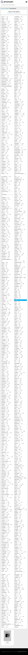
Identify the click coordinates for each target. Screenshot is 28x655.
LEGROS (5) (5, 351)
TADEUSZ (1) (18, 559)
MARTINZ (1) (17, 387)
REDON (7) (17, 480)
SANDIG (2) (4, 512)
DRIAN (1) (5, 170)
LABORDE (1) (17, 330)
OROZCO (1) (19, 443)
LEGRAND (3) (17, 349)
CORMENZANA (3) (5, 132)
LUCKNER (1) (19, 372)
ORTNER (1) (4, 444)
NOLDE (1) (17, 434)
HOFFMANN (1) (17, 286)
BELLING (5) (17, 46)
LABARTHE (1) (5, 330)
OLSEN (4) (4, 441)
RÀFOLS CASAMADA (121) (20, 477)
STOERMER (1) (4, 556)
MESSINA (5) (5, 404)
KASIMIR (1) (17, 310)
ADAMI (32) (4, 18)
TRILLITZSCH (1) (18, 574)
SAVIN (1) (17, 515)
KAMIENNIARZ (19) (5, 309)
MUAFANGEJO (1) (18, 419)
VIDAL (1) (17, 593)
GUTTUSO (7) (5, 257)
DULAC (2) (17, 172)
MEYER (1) (18, 404)
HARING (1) (4, 268)
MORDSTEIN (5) (19, 413)
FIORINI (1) (4, 202)
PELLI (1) (3, 453)
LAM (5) (4, 334)
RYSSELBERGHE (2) (19, 508)
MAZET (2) (17, 395)
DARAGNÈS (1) (18, 143)
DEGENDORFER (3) (18, 152)
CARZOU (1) (4, 108)
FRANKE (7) (17, 215)
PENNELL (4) (4, 455)
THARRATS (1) (5, 565)
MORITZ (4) (17, 416)
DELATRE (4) (4, 155)
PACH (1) (4, 446)
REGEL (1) (16, 482)
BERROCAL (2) (5, 54)
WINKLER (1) (4, 613)
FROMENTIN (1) (18, 221)
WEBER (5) (18, 607)
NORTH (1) (4, 435)
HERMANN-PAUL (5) (5, 277)
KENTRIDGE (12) (5, 313)
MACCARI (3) (4, 376)
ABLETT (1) (4, 16)
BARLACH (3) (17, 36)
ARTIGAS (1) (18, 27)
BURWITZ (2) (4, 96)
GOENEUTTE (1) (5, 236)
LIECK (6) (17, 364)
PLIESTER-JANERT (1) (18, 465)
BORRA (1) (4, 72)
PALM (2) (4, 447)
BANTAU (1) (17, 33)
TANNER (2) (17, 560)
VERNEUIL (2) (19, 589)
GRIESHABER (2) (18, 248)
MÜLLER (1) (4, 422)
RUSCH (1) (17, 506)
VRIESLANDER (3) (19, 601)
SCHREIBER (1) (5, 527)
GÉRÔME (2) (18, 230)
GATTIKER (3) (5, 226)
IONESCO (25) (5, 294)
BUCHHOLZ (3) (5, 93)
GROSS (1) (17, 250)
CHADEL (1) (4, 111)
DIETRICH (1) (17, 159)
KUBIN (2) (17, 324)
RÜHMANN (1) (17, 505)
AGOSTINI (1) (17, 18)
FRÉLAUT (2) (17, 217)
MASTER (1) (5, 390)
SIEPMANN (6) (18, 539)
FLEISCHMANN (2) (18, 203)
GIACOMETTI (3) (5, 233)
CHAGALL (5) (17, 111)
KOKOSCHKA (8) (5, 321)
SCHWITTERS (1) (5, 532)
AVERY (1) (17, 30)
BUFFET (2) (17, 93)
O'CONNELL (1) (6, 437)
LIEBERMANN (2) (18, 363)
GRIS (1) (3, 250)
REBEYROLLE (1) (18, 479)
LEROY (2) (4, 357)
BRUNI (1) (17, 90)
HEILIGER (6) (18, 272)
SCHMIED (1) (19, 524)
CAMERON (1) (18, 101)
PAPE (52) (3, 449)
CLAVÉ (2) (4, 125)
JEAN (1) (17, 298)
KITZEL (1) (17, 315)
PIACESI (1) (4, 459)
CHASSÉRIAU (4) (6, 117)
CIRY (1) (4, 122)
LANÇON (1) (17, 334)
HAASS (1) (17, 259)
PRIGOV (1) (17, 471)
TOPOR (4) (17, 569)
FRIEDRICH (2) (5, 220)
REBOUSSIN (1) (5, 480)
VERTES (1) (17, 590)
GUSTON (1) (17, 256)
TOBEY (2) (17, 566)
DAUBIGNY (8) (6, 144)
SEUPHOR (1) (4, 538)
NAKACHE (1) (5, 426)
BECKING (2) (4, 45)
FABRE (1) (4, 188)
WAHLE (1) (4, 604)
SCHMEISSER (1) (5, 523)
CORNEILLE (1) (18, 132)
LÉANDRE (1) (17, 346)
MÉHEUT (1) (18, 398)
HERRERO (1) (5, 280)
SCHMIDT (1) (17, 523)
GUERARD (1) (17, 251)
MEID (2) (16, 399)
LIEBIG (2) (4, 364)
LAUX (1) (4, 342)
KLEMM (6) (4, 318)
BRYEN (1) (4, 92)
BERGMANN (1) (5, 51)
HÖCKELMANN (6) (19, 283)
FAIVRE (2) (17, 188)
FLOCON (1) (4, 205)
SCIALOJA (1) (17, 532)
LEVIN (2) (3, 358)
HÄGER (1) (17, 263)
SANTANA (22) (5, 514)
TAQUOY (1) (17, 563)
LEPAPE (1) (4, 355)
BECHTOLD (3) (17, 43)
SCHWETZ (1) (17, 530)
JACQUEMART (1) (5, 295)
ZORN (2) (4, 627)
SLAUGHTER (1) (5, 544)
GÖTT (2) (4, 242)
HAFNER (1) (4, 263)
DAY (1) (16, 146)
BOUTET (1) (17, 78)
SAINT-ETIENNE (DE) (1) (20, 509)
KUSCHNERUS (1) (5, 328)
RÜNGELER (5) (6, 506)
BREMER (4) (4, 89)
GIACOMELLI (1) (18, 232)
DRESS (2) (17, 167)
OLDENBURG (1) (5, 440)
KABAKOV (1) (17, 307)
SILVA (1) (4, 541)
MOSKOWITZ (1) (17, 417)
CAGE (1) (16, 98)
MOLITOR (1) (5, 410)
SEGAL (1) (4, 535)
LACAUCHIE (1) (18, 331)
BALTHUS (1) (3, 33)
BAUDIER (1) (17, 40)
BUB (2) (17, 92)
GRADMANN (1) (5, 245)
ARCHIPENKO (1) (6, 24)
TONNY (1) (4, 569)
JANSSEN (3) (17, 297)
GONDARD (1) (18, 238)
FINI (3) (3, 200)
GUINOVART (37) (5, 256)
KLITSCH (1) (4, 319)
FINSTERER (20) (18, 200)
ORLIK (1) (3, 443)
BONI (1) (16, 69)
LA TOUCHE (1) (18, 328)
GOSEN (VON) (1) (18, 241)
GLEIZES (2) (4, 235)
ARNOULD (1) (17, 25)
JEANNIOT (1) (6, 300)
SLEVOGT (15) (17, 544)
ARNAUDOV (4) (5, 25)
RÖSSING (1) (4, 500)
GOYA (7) (4, 244)
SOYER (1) (17, 545)
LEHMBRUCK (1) (5, 352)
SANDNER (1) (17, 512)
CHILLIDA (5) (5, 119)
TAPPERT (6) (4, 563)
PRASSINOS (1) (5, 471)
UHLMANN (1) (4, 580)
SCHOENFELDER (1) (19, 526)
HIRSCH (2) (4, 283)
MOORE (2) (4, 413)
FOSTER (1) (4, 212)
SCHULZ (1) (5, 529)
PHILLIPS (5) (17, 458)
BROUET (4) (4, 90)
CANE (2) (3, 104)
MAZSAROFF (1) (5, 396)
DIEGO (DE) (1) (17, 158)
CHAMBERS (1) (19, 113)
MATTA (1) (4, 393)
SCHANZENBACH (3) (6, 517)
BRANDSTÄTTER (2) (18, 83)
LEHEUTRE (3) (18, 351)
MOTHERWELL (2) (5, 419)
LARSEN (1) (17, 339)
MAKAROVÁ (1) (4, 381)
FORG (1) (4, 211)
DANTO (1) (4, 143)
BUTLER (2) (4, 98)
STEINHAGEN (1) (5, 551)
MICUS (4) (4, 405)
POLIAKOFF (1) (18, 467)
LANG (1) (16, 336)
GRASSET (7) (17, 247)
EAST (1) (16, 176)
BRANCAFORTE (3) (6, 83)
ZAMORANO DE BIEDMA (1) (7, 624)
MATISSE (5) (17, 392)
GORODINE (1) (18, 239)
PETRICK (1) (18, 456)
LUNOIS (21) (18, 373)
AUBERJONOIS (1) (18, 28)
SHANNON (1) (18, 538)
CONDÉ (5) (4, 129)
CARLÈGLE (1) (3, 105)
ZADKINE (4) (3, 622)
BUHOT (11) (4, 95)
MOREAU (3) (5, 414)
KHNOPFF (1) (5, 315)
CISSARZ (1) (19, 122)
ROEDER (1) (17, 494)
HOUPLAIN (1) (5, 288)
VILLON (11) (17, 596)
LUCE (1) (4, 372)
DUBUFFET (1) (17, 170)
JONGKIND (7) (6, 304)
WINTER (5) (17, 613)
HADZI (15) (4, 262)
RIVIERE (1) (4, 491)
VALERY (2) (17, 583)
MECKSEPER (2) (5, 398)
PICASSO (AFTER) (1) (6, 461)
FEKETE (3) (17, 197)
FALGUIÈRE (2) (5, 190)
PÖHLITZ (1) (4, 467)
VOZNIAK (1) (5, 601)
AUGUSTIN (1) (4, 30)
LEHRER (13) (17, 352)
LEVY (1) (4, 360)
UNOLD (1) (17, 580)
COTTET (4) (4, 135)
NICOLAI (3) (19, 431)
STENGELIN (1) (18, 553)
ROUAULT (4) (5, 502)
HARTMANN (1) (18, 268)
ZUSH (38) (16, 627)
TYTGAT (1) (4, 578)
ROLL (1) (16, 496)
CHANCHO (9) (5, 114)
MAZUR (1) (17, 396)
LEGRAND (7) (4, 349)
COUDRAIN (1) (18, 135)
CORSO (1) (17, 134)
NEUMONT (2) (5, 429)
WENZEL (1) (17, 609)
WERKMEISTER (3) (6, 610)
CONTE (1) (17, 129)
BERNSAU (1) (4, 52)
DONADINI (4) (5, 164)
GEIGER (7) (17, 227)
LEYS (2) (17, 361)
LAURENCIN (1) (5, 340)
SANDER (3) (17, 511)
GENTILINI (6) (5, 230)
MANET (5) (17, 381)
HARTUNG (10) (5, 269)
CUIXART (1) (4, 138)
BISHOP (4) (17, 60)
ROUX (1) (17, 503)
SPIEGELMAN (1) (4, 547)
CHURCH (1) (6, 120)
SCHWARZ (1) (17, 529)
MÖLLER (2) (17, 410)
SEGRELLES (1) (17, 535)
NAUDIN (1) (17, 426)
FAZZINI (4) (17, 194)
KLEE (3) (3, 316)
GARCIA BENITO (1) (19, 224)
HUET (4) (16, 289)
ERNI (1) (3, 185)
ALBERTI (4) (4, 19)
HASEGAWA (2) (18, 269)
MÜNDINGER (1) (18, 423)
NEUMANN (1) (17, 428)
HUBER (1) (17, 288)
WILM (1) (17, 612)
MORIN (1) (17, 414)
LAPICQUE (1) (5, 339)
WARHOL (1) (4, 607)
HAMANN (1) (17, 265)
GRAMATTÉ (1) (5, 247)
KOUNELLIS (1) (5, 322)
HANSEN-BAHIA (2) (19, 266)
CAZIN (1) (18, 108)
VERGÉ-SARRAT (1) (18, 587)
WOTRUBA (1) (4, 618)
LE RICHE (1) (17, 345)
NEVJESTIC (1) (18, 429)
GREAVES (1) (4, 248)
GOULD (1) (16, 242)
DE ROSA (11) (5, 149)
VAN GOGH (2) (5, 586)
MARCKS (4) (4, 384)
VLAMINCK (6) (5, 598)
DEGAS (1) (4, 152)
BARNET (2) (4, 37)
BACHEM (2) (4, 31)
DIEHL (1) (5, 159)
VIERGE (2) (4, 595)
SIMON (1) (16, 541)
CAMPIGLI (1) (18, 102)
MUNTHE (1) (5, 425)
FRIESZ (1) (17, 220)
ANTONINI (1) (5, 22)
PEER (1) (17, 452)
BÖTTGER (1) (17, 75)
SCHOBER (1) (5, 526)
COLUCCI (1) (17, 128)
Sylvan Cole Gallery (5, 8)
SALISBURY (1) (6, 511)
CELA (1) (4, 110)
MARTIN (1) (4, 387)
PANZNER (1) (17, 447)
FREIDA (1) (4, 217)
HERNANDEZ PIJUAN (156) (19, 277)
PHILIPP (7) (5, 458)
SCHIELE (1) (4, 521)
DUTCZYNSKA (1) (6, 176)
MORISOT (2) (4, 416)
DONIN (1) (17, 164)
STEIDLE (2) (18, 550)
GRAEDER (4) (17, 245)
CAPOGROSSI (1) (19, 104)
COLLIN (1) (4, 128)
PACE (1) (17, 444)
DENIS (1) (17, 156)
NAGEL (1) (17, 425)
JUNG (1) (4, 307)
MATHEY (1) (6, 392)
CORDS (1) (4, 131)
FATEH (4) (17, 193)
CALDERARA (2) (5, 99)
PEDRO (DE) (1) (5, 452)
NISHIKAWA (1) (18, 432)
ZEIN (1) (16, 624)
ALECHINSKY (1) (18, 19)
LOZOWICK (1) (18, 369)
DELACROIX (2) (18, 153)
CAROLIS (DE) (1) (18, 105)
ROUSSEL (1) (18, 502)
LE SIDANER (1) (5, 346)
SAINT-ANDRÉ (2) (6, 509)
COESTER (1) (4, 126)
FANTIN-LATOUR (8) (7, 192)
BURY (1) (16, 96)
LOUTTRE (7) (18, 367)
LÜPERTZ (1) (4, 375)
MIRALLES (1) (4, 408)
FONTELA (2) (4, 209)
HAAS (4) (17, 257)
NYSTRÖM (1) (18, 435)
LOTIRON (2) (4, 367)
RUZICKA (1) (4, 508)
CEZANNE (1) (17, 110)
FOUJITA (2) (19, 212)
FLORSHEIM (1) (18, 205)
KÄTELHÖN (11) (5, 312)
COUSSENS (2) (5, 137)
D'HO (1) (3, 140)
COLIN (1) (16, 126)
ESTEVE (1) (4, 187)
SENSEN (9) (4, 536)
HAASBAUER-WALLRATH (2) (7, 260)
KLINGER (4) (17, 318)
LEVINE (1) (17, 358)
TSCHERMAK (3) (18, 575)
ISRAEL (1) (17, 294)
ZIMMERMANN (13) (18, 625)
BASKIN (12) (4, 39)
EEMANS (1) (4, 179)
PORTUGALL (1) (18, 468)
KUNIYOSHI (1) (5, 327)
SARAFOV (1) (17, 514)
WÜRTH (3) (5, 621)
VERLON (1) (4, 589)
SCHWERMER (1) (5, 530)
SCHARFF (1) (17, 517)
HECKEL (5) (4, 272)
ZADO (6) (17, 622)
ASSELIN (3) (4, 28)
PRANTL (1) (17, 470)
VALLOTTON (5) (5, 584)
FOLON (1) (18, 208)
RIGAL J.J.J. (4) (16, 488)
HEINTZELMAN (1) (19, 274)
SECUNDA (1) (4, 533)
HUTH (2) (4, 291)
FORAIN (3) (17, 209)
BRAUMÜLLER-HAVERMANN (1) (6, 87)
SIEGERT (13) (5, 539)
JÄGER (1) (17, 295)
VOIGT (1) (18, 598)
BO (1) (16, 63)
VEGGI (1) (4, 587)
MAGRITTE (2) (17, 378)
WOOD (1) (19, 616)
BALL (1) (17, 31)
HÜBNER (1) (4, 289)
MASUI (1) (18, 390)
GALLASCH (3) (18, 223)
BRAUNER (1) (17, 86)
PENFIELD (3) (17, 453)
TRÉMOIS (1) (5, 574)
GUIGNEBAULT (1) (5, 253)
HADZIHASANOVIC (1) (19, 262)
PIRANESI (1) (6, 464)
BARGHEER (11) (5, 36)
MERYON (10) (18, 402)
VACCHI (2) (17, 581)
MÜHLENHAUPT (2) (18, 420)
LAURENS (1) (18, 340)
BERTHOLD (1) (17, 54)
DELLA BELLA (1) (18, 155)
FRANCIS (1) (4, 215)
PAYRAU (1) (18, 450)
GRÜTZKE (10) (5, 251)
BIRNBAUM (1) (4, 60)
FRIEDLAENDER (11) (19, 218)
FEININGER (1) (5, 197)
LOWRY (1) (3, 369)
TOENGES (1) (18, 568)
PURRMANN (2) (5, 474)
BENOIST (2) (4, 49)
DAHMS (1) (17, 140)
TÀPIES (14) (17, 562)
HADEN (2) (19, 260)
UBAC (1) (16, 578)
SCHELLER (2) (5, 520)
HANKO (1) (4, 266)
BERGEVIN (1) (17, 49)
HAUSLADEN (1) (18, 271)
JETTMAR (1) (4, 301)
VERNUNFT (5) (5, 590)
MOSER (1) (4, 417)
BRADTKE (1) (17, 81)
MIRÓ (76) (17, 408)
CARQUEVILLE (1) (5, 107)
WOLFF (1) (4, 616)
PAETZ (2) (16, 446)
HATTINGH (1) (4, 271)
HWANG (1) (17, 291)
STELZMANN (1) (5, 553)
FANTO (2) (17, 191)
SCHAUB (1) (17, 518)
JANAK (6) (4, 297)
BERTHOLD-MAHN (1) (6, 55)
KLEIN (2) (17, 316)
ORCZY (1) (17, 441)
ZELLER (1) (4, 625)
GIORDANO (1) (17, 233)
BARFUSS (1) (17, 34)
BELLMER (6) (4, 48)
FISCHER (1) (17, 202)
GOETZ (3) (4, 238)
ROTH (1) (17, 500)
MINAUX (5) (17, 405)
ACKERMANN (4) (18, 16)
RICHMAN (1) (5, 485)
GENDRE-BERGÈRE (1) (19, 229)
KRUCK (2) (4, 324)
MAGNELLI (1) (5, 378)
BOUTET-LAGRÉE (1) (5, 80)
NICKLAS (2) (4, 431)
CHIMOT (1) (17, 119)
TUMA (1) (4, 577)
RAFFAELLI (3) (6, 477)
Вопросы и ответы (24, 651)
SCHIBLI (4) (18, 520)
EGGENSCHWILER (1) (19, 179)
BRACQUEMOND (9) (18, 80)
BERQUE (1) (17, 52)
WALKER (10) (17, 604)
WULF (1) (4, 619)
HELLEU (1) (18, 275)
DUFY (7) (3, 172)
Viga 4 (7, 642)
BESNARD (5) (17, 55)
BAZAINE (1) (17, 42)
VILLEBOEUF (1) (5, 596)
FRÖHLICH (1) (4, 221)
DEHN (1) (3, 153)
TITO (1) (4, 566)
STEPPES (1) (5, 554)
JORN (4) (16, 304)
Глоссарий (19, 651)
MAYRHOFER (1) (5, 395)
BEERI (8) (16, 45)
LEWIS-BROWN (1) (5, 361)
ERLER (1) (17, 184)
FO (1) (16, 206)
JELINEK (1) (17, 300)
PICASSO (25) (17, 459)
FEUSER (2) (17, 199)
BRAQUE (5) (17, 84)
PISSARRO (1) (18, 464)
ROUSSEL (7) (5, 503)
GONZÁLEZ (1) (5, 239)
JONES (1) (5, 303)
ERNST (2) (16, 185)
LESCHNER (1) (18, 357)
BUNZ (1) (17, 95)
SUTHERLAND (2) (19, 557)
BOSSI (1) (4, 74)
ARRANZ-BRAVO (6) (6, 27)
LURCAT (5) (17, 375)
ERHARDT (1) (5, 184)
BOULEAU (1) (18, 77)
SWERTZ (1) (4, 559)
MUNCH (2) (4, 423)
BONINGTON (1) (5, 71)
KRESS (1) (17, 322)
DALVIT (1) (17, 141)
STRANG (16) (4, 557)
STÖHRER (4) (17, 556)
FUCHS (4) (4, 223)
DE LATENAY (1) (18, 147)
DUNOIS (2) (4, 173)
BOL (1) (4, 66)
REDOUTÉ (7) (6, 482)
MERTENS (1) (5, 402)
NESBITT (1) (5, 428)
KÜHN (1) (4, 325)
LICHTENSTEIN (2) (5, 363)
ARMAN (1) (19, 24)
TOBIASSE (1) (4, 568)
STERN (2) (17, 554)
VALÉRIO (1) (5, 583)
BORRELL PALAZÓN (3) (19, 72)
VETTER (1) (17, 592)
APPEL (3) (17, 22)
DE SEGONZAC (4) (20, 149)
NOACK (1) (4, 434)
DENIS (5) (4, 156)
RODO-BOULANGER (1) (7, 494)
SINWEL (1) (17, 542)
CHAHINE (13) (4, 113)
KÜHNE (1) (17, 325)
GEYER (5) (5, 232)
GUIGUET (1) (19, 253)
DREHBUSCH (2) (5, 167)
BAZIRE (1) (4, 43)
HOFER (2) (3, 286)
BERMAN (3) (17, 51)
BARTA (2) (17, 37)
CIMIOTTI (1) (17, 120)
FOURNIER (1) (6, 214)
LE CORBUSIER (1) (4, 345)
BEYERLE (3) (17, 57)
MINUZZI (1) (17, 407)
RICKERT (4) (18, 485)
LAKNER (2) (4, 333)
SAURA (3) (4, 515)
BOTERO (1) (5, 75)
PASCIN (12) (17, 449)
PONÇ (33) (4, 468)
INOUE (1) (17, 292)
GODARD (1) (17, 235)
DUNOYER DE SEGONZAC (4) (20, 174)
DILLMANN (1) (5, 161)
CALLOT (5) (17, 99)
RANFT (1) (4, 479)
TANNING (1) (5, 562)
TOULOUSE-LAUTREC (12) (19, 572)
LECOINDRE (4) (18, 348)
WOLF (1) (16, 615)
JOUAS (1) (17, 306)
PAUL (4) (3, 450)
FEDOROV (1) (18, 196)
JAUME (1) (4, 298)
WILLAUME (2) (6, 612)
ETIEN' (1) (16, 187)
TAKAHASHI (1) (5, 560)
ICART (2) (4, 292)
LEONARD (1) (18, 354)
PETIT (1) (17, 455)
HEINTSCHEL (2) (5, 274)
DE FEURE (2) (5, 147)
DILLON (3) (18, 161)
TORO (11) (4, 571)
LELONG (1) (4, 354)
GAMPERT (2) (4, 224)
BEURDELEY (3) (5, 57)
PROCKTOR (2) (5, 473)
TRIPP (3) (4, 575)
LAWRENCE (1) (17, 342)
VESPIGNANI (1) (5, 592)
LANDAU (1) (4, 336)
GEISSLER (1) (4, 229)
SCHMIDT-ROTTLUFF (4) (6, 524)
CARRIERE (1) (18, 107)
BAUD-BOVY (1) (4, 40)
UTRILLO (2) (4, 581)
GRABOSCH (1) (17, 244)
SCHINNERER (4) (18, 521)
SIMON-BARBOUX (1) (6, 542)
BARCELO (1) (4, 34)
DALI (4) (4, 141)
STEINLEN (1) (19, 551)
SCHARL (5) (4, 518)
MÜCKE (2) (4, 420)
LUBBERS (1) (4, 370)
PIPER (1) (16, 462)
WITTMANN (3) (5, 615)
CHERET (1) (17, 117)
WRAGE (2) (17, 618)
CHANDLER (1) (19, 114)
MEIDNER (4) (4, 401)
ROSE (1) (17, 497)
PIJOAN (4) (4, 462)
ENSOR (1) (17, 182)
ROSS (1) (16, 499)
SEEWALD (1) (17, 533)
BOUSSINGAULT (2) (6, 78)
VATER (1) (16, 586)
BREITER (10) (18, 87)
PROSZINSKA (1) (18, 473)
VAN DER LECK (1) (18, 584)
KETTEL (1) (17, 313)
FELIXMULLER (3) (5, 199)
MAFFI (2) (16, 376)
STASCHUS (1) (5, 550)
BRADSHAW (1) (5, 81)
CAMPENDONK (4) (6, 102)
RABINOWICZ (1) (18, 476)
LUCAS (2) (17, 370)
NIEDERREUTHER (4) (6, 432)
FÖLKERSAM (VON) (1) (6, 208)
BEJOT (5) (4, 46)
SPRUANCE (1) (18, 547)
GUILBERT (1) (5, 254)
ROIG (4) (4, 496)
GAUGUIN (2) (17, 226)
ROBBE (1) (17, 491)
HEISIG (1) (4, 275)
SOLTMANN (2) (5, 545)
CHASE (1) (18, 116)
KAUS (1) (16, 312)
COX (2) (17, 137)
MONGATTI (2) (5, 411)
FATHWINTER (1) (7, 195)
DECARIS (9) (4, 150)
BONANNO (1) (18, 66)
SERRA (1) (17, 536)
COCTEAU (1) (17, 125)
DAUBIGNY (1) (18, 144)
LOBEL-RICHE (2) (18, 366)
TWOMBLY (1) (17, 577)
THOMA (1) (17, 565)
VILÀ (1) (17, 595)
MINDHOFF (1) (4, 407)
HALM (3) (3, 265)
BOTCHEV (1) (17, 74)
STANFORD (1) (17, 548)
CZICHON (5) (18, 138)
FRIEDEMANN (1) (5, 218)
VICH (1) (3, 593)
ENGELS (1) (4, 182)
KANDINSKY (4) (18, 309)
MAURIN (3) (17, 393)
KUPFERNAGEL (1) (18, 327)
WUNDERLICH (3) (18, 619)
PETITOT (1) (7, 456)
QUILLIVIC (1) (4, 476)
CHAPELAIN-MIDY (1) (6, 116)
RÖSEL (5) (4, 499)
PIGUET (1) (17, 461)
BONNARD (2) (17, 71)
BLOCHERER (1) (4, 63)
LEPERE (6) (18, 355)
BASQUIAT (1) (18, 39)
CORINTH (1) (17, 131)
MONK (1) (17, 411)
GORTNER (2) (4, 241)
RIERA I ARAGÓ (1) (4, 488)
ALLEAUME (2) (18, 21)
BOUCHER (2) (4, 77)
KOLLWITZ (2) (17, 321)
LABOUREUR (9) (6, 331)
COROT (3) (6, 134)
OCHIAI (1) (17, 437)
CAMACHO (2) (4, 101)
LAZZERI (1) (17, 343)
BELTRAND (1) (18, 48)
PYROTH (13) (17, 474)
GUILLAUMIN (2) (18, 254)
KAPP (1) (4, 310)
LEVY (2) (17, 360)
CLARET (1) (17, 123)
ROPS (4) (6, 497)
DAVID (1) (4, 146)
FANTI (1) (16, 190)
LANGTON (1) (17, 337)
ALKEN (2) (5, 21)
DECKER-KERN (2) (18, 150)
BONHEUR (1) (4, 69)
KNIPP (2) (17, 319)
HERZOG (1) (17, 280)
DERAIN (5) (4, 158)
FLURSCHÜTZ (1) (5, 206)
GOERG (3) (17, 236)
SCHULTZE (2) (18, 527)
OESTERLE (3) (18, 438)
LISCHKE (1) (4, 366)
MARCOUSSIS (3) (18, 384)
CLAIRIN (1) (5, 123)
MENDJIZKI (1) (18, 401)
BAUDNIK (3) (5, 42)
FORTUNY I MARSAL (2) (20, 211)
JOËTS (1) (17, 301)
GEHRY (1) (4, 227)
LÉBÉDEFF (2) (4, 348)
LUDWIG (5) (5, 373)
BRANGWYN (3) (5, 84)
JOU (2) (3, 306)
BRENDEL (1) (17, 89)
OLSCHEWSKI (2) (18, 440)
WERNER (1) (17, 610)
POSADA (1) (6, 470)
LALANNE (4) (17, 333)
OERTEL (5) (4, 438)
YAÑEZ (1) (18, 621)
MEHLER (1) (4, 399)
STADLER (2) (4, 548)
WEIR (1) (4, 609)
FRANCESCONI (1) (18, 214)
